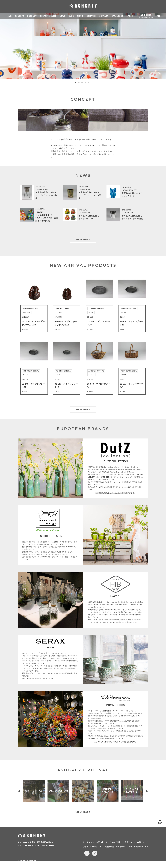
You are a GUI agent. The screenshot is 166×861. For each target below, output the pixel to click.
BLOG (71, 16)
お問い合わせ (101, 842)
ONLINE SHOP (144, 16)
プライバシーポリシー (92, 847)
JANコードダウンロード (138, 847)
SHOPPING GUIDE (48, 16)
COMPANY (91, 16)
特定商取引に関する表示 (115, 847)
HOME (9, 16)
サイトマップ (88, 842)
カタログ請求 (114, 842)
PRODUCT (32, 16)
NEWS (62, 16)
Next (147, 791)
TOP (160, 823)
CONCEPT (19, 16)
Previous (19, 791)
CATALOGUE (117, 16)
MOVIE (80, 16)
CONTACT (103, 16)
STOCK (129, 16)
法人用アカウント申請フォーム (135, 842)
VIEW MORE (83, 239)
